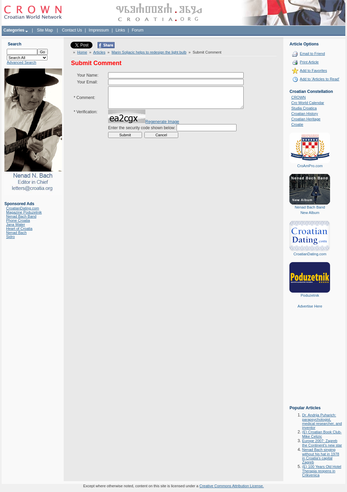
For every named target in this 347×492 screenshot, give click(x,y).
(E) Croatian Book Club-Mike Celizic (322, 434)
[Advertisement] (309, 361)
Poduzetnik (310, 295)
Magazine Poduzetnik (24, 212)
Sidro (10, 237)
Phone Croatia (18, 220)
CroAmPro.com (310, 166)
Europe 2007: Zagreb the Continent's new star (322, 443)
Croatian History (304, 114)
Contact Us (72, 30)
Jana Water (15, 224)
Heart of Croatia (19, 229)
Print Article (309, 62)
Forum (138, 30)
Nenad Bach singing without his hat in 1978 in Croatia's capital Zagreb (320, 456)
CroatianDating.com (22, 208)
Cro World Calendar (307, 103)
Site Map (45, 30)
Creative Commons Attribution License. (231, 486)
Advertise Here (310, 306)
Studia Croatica (304, 108)
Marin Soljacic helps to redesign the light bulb (148, 52)
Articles (99, 52)
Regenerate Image (162, 126)
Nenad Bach (16, 233)
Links (120, 30)
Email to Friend (312, 54)
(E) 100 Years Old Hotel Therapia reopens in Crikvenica (321, 471)
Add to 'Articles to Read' (320, 79)
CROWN (298, 97)
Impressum (99, 30)
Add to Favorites (313, 70)
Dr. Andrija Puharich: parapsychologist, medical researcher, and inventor (322, 421)
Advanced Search (21, 62)
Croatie (297, 124)
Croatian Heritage (305, 119)
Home (82, 52)
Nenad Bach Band (21, 216)
